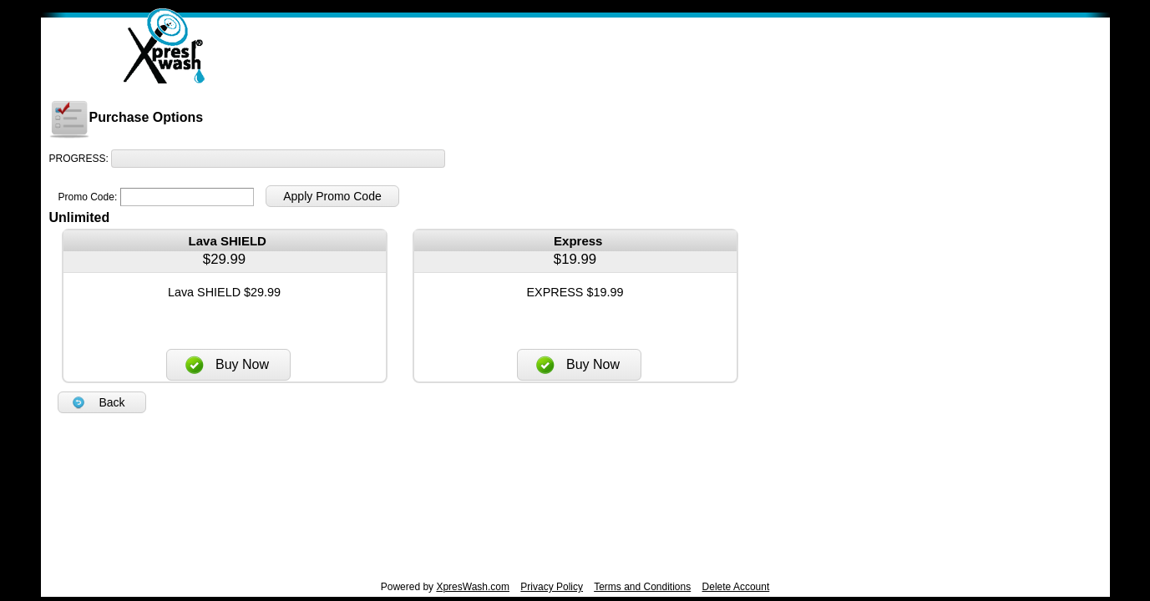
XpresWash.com (472, 587)
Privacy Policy (551, 587)
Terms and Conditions (642, 587)
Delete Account (736, 587)
